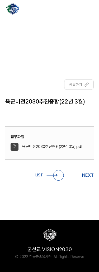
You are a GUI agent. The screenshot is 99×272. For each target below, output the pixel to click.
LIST (49, 175)
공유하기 (79, 84)
